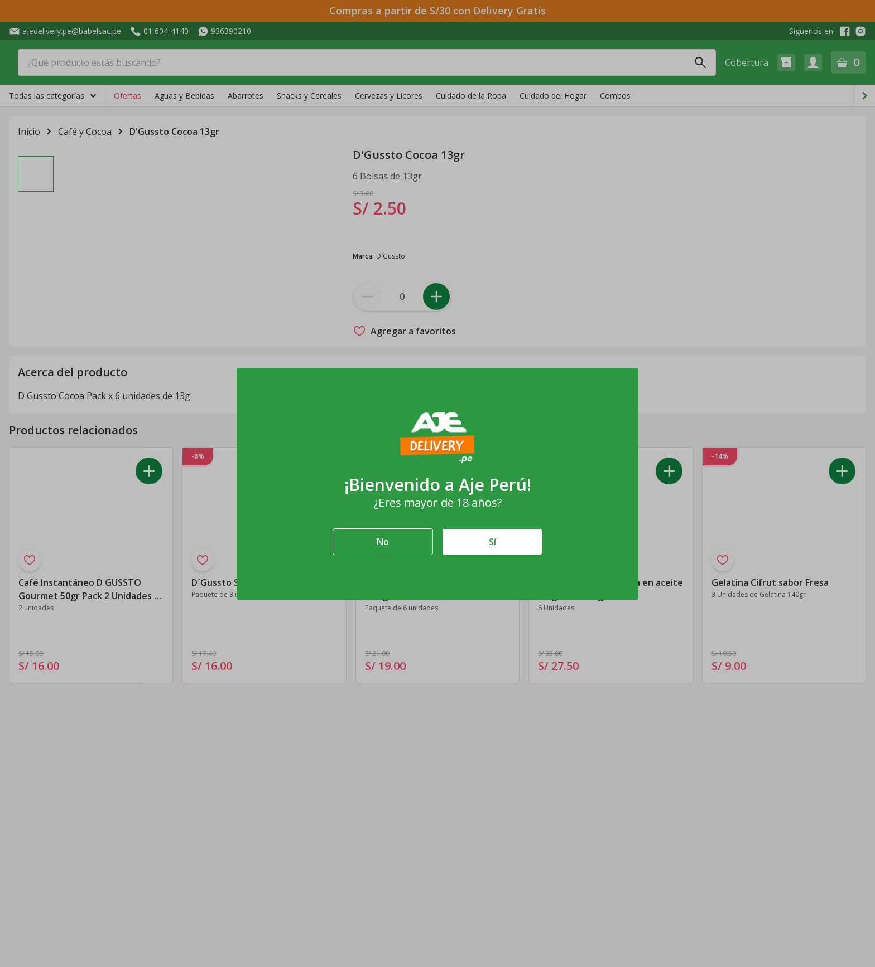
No (383, 542)
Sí (492, 542)
